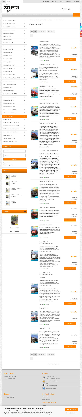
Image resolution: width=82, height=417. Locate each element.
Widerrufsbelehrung (51, 388)
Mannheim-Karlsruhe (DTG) (9, 97)
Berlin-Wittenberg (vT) (8, 42)
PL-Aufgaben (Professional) (9, 30)
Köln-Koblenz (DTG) (7, 87)
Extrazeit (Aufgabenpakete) (9, 20)
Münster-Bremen (44, 41)
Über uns (76, 15)
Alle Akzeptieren (71, 409)
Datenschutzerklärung (45, 414)
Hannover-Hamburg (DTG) (9, 68)
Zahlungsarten (10, 397)
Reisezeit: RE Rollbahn (45, 225)
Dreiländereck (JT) (7, 46)
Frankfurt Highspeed (8, 52)
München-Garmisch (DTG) (9, 106)
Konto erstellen (6, 162)
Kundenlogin (68, 1)
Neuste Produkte (8, 15)
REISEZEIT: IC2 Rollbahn (46, 181)
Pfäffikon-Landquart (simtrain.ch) (10, 128)
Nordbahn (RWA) (7, 119)
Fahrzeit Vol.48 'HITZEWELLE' (47, 123)
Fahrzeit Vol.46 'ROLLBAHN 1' (47, 64)
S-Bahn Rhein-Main (7, 135)
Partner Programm (49, 15)
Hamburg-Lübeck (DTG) (8, 65)
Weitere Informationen (71, 412)
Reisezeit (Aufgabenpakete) (9, 26)
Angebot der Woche (36, 15)
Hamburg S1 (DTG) (7, 62)
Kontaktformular (11, 378)
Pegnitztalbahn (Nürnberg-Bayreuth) (11, 125)
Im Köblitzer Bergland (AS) (9, 74)
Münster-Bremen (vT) (8, 116)
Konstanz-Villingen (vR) (8, 90)
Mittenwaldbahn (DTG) (8, 100)
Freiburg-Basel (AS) (7, 58)
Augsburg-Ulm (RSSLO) (8, 33)
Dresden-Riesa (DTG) (8, 49)
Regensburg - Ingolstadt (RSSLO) (10, 132)
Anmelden (14, 159)
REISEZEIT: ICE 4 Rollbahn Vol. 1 (48, 103)
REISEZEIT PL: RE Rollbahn (47, 207)
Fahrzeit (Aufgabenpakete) (9, 23)
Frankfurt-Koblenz (7, 55)
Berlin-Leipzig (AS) (7, 39)
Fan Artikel (54, 1)
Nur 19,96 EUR (14, 231)
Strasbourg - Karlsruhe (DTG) (10, 141)
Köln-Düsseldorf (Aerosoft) (9, 84)
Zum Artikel (70, 59)
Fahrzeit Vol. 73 (43, 308)
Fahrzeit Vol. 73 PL (44, 328)
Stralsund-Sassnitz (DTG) (9, 138)
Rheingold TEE (14, 228)
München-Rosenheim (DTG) (9, 113)
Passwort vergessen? (8, 165)
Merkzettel (76, 1)
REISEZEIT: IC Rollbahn (46, 86)
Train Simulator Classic (21, 15)
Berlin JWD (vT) (7, 36)
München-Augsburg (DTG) (9, 103)
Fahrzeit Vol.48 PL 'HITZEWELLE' (48, 151)
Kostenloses (46, 1)
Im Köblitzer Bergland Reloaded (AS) (11, 77)
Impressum (9, 380)
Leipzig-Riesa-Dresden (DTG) (10, 93)
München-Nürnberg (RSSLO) (9, 109)
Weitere (58, 15)
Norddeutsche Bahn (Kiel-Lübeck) (11, 122)
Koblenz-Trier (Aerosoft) (8, 81)
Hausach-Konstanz (7, 71)
